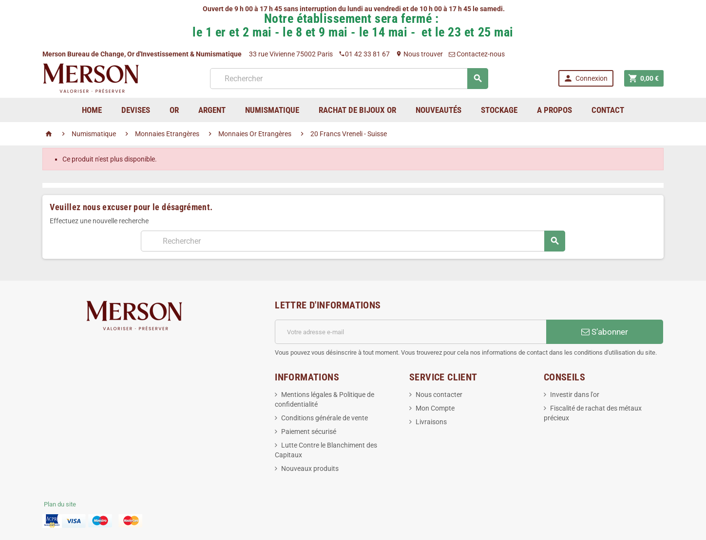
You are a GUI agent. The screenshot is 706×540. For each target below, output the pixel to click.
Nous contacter (439, 394)
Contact (608, 110)
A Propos (554, 110)
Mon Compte (435, 408)
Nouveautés (438, 110)
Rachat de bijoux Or (357, 110)
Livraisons (431, 422)
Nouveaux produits (310, 468)
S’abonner (604, 332)
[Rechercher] (349, 78)
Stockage (499, 110)
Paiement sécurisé (308, 431)
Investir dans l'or (574, 394)
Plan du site (60, 504)
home (92, 110)
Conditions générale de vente (324, 418)
